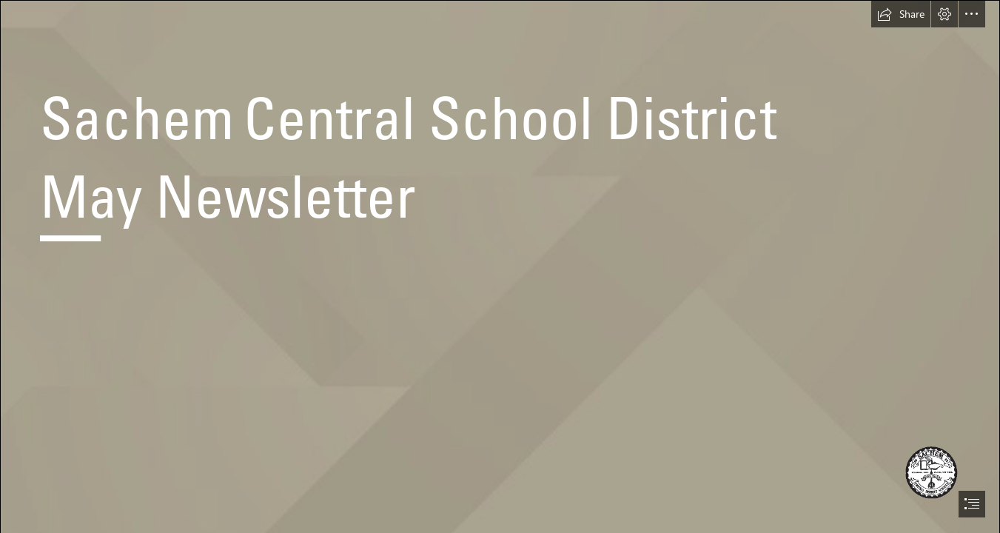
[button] (900, 14)
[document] (500, 266)
